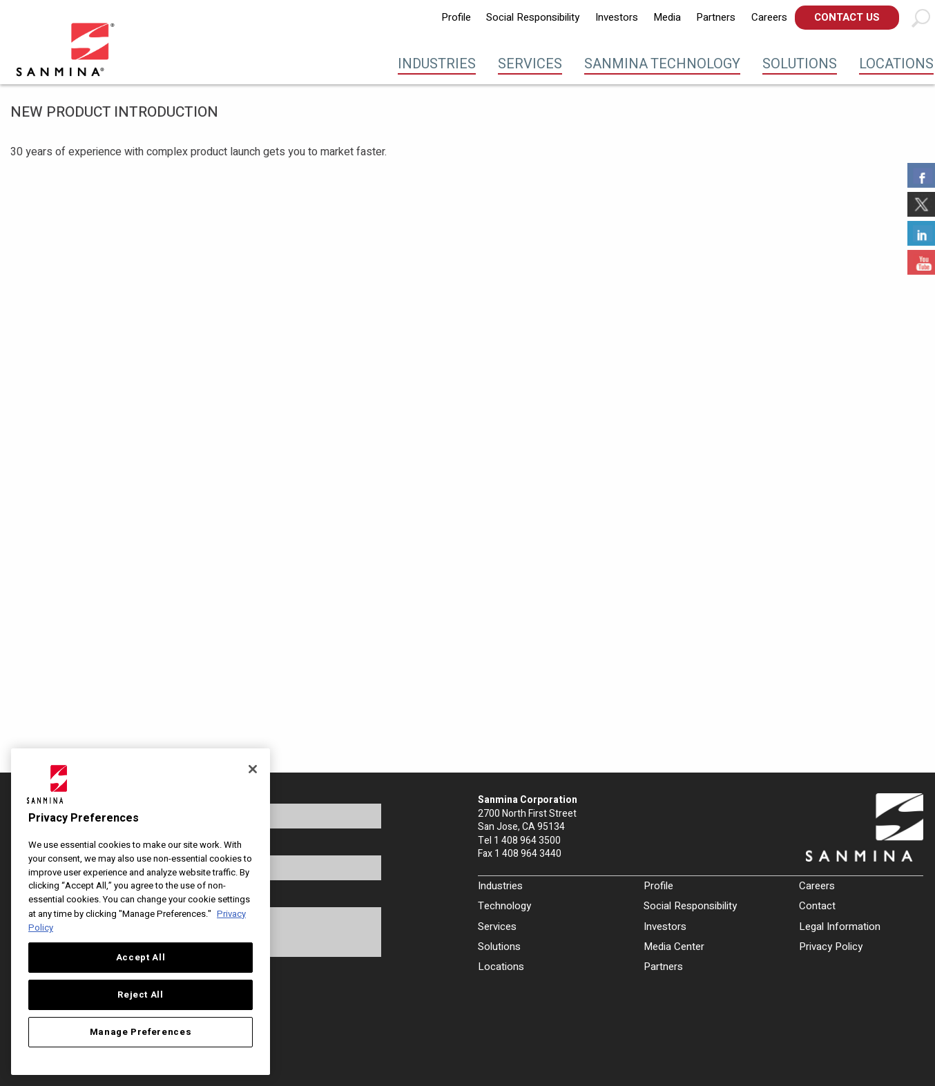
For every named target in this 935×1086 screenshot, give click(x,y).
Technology (504, 905)
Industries (437, 64)
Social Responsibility (532, 17)
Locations (896, 64)
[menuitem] (456, 18)
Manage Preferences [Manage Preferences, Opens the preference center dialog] (141, 1032)
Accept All (141, 957)
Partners (715, 17)
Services (530, 64)
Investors (616, 17)
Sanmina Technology (662, 64)
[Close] (253, 769)
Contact (817, 905)
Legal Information (839, 926)
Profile (456, 17)
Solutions (799, 64)
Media (667, 17)
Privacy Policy (830, 946)
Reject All (140, 995)
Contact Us (847, 17)
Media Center (674, 946)
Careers (769, 17)
